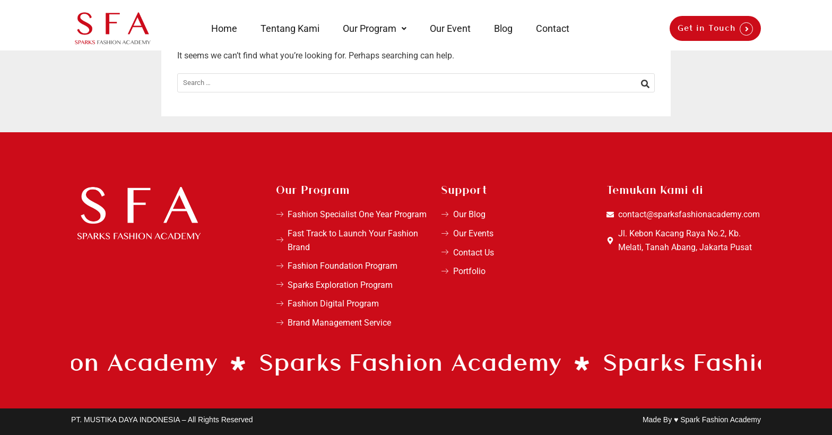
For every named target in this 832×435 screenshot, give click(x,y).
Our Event (450, 28)
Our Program (374, 28)
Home (224, 28)
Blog (503, 28)
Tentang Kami (290, 28)
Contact (552, 28)
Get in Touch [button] (707, 28)
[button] (374, 28)
